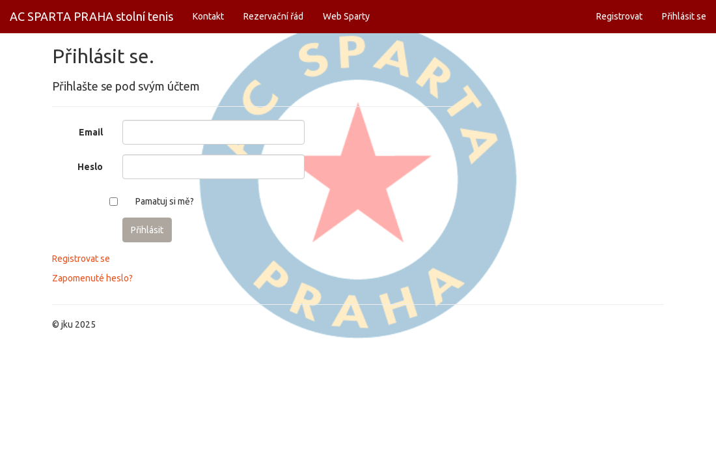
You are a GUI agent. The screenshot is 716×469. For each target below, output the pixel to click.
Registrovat (619, 16)
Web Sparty (346, 16)
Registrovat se (81, 258)
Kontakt (208, 16)
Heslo (90, 167)
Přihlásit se (684, 16)
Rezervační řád (273, 16)
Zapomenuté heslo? (92, 278)
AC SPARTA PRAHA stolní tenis (91, 16)
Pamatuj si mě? (164, 201)
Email (91, 132)
